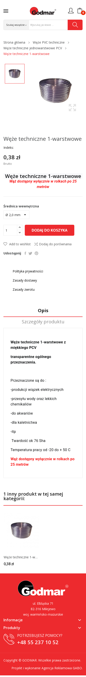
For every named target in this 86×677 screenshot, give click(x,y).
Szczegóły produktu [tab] (43, 322)
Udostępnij (25, 253)
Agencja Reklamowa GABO (62, 668)
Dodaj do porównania (53, 244)
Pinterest (36, 253)
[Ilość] (10, 230)
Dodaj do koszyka (49, 230)
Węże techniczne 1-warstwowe (21, 557)
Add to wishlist (17, 244)
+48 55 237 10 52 (37, 642)
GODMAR (29, 660)
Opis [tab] (43, 311)
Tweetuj (30, 253)
